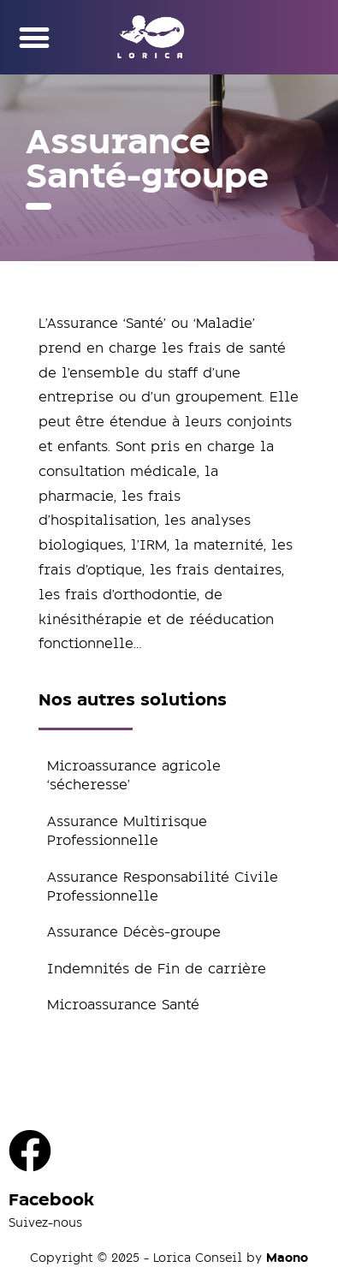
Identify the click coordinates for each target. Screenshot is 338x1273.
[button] (33, 37)
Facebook (51, 1200)
